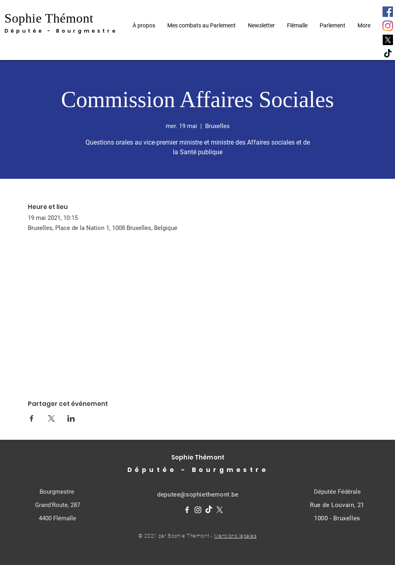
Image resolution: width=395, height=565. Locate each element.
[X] (388, 40)
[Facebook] (388, 11)
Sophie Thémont (49, 18)
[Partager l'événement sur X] (51, 418)
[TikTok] (388, 54)
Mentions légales (235, 536)
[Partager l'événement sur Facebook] (31, 418)
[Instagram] (388, 26)
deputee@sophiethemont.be (197, 494)
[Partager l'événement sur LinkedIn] (71, 418)
